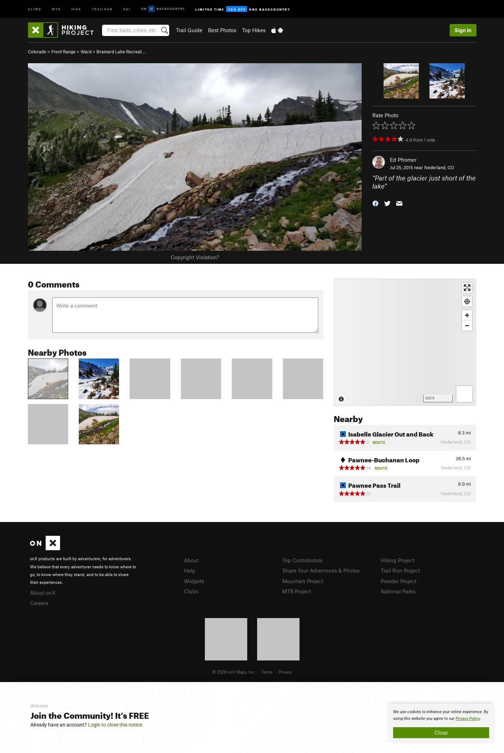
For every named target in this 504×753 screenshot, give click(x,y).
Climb (34, 8)
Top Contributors (302, 560)
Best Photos (222, 30)
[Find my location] (467, 301)
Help (189, 570)
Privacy (285, 671)
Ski (127, 8)
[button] (375, 202)
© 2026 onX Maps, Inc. (233, 671)
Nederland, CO (439, 167)
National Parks (398, 591)
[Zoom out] (467, 325)
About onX (42, 592)
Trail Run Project (400, 570)
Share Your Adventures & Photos (321, 570)
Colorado (37, 51)
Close (441, 732)
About (191, 560)
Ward (86, 51)
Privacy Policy (468, 718)
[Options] (464, 394)
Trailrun (102, 8)
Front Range (63, 51)
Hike (76, 8)
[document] (441, 723)
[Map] (405, 342)
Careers (39, 603)
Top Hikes (254, 30)
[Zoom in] (467, 315)
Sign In (463, 30)
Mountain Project (302, 581)
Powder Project (398, 581)
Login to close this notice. (115, 725)
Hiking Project (397, 560)
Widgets (194, 581)
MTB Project (296, 591)
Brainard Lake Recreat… (121, 51)
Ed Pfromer (403, 159)
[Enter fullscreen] (467, 288)
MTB (56, 8)
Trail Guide (189, 30)
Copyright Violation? (195, 257)
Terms (267, 671)
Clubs (191, 591)
